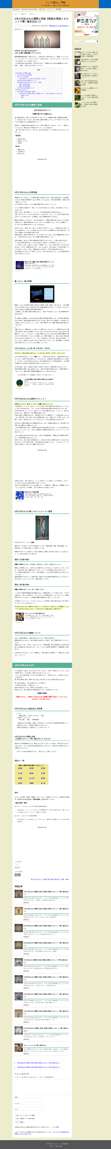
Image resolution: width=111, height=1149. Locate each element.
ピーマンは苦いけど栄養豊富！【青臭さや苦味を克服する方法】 (89, 104)
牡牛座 (31, 768)
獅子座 (31, 773)
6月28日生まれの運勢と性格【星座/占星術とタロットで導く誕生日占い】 (37, 1067)
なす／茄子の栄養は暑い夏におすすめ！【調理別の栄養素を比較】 (89, 83)
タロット (39, 879)
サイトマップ (50, 9)
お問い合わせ (42, 9)
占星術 (45, 879)
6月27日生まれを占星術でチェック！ (27, 80)
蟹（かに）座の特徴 (22, 76)
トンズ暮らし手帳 (55, 2)
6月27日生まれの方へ (21, 90)
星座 (52, 879)
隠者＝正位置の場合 (24, 84)
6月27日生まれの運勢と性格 (23, 73)
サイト (17, 1109)
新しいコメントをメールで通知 (26, 1115)
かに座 (60, 25)
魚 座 (43, 783)
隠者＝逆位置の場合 (24, 86)
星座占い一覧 (24, 95)
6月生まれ (54, 25)
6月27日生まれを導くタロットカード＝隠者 (29, 82)
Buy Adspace (16, 9)
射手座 (43, 778)
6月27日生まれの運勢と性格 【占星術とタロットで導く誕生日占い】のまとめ (40, 93)
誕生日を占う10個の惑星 (32, 492)
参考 (22, 97)
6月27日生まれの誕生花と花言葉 (26, 91)
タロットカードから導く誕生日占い (35, 613)
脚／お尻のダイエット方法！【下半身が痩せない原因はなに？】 (89, 75)
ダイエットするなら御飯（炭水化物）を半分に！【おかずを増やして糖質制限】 (89, 54)
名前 (17, 1097)
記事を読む (26, 902)
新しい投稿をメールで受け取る (26, 1118)
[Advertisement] (42, 174)
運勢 (62, 879)
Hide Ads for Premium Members (29, 9)
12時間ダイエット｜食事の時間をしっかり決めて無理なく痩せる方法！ (89, 68)
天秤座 (20, 778)
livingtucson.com (19, 270)
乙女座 (43, 773)
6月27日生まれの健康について (25, 88)
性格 (49, 879)
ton (68, 879)
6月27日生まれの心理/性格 (24, 75)
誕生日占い (65, 25)
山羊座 (20, 783)
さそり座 (31, 778)
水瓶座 (31, 783)
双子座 (43, 768)
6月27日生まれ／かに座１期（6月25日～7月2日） (33, 78)
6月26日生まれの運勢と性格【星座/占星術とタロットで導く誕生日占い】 (37, 1063)
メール (17, 1103)
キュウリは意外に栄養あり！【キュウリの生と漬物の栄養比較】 (89, 97)
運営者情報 (58, 9)
